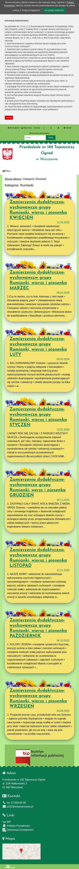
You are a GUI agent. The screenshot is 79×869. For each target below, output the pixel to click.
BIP (6, 821)
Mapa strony (26, 128)
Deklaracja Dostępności (18, 830)
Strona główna (14, 128)
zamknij (9, 118)
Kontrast (67, 128)
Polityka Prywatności (16, 825)
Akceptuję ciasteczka (54, 10)
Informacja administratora (39, 133)
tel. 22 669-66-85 (14, 802)
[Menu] (39, 171)
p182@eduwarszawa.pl (17, 806)
